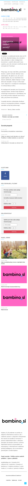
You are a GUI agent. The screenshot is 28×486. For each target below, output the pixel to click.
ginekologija (15, 3)
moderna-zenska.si (14, 466)
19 (8, 19)
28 (22, 19)
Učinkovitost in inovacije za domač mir (12, 143)
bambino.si (4, 466)
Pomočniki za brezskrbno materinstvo (11, 131)
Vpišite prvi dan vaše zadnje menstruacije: (12, 221)
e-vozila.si (10, 468)
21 (11, 19)
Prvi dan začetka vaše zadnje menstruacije (12, 191)
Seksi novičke (9, 36)
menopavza (22, 1)
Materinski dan (4, 309)
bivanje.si (19, 464)
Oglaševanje (14, 480)
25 (17, 19)
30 (25, 19)
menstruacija (15, 1)
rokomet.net (4, 464)
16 (3, 19)
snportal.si (12, 464)
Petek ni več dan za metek (10, 117)
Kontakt (20, 480)
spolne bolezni (7, 3)
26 (19, 19)
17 (5, 19)
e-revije (21, 3)
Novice (4, 36)
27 (21, 19)
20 (9, 19)
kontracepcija (7, 1)
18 (6, 19)
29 (24, 19)
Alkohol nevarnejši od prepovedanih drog (10, 286)
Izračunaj (14, 207)
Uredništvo (8, 480)
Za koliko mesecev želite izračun (13, 198)
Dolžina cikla (7, 203)
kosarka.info (15, 462)
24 (16, 19)
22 (13, 19)
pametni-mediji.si (19, 468)
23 (14, 19)
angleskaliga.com (6, 462)
